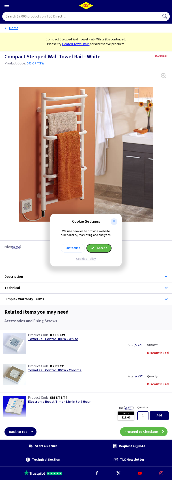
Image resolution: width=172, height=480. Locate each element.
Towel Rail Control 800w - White (53, 339)
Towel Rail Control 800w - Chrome (55, 370)
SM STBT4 (58, 397)
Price (12, 247)
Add (159, 415)
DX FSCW (57, 334)
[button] (114, 221)
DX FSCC (57, 366)
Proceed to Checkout (146, 431)
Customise (72, 248)
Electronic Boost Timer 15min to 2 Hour (59, 402)
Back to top (23, 431)
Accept (99, 248)
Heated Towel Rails (76, 44)
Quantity (152, 345)
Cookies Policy (86, 259)
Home (13, 28)
